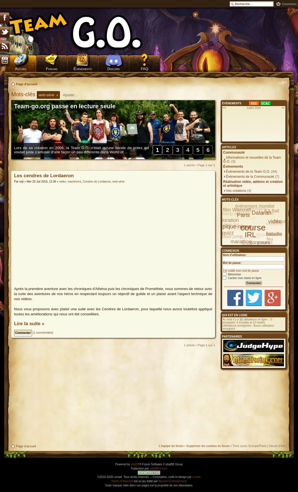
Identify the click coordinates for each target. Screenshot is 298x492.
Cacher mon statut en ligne (242, 278)
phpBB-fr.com (159, 468)
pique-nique (237, 226)
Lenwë (196, 476)
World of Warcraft (122, 481)
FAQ (144, 69)
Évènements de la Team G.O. (248, 172)
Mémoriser (232, 274)
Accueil (21, 69)
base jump (232, 236)
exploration (226, 220)
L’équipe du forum (171, 446)
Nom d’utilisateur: (235, 255)
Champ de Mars (234, 213)
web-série (118, 181)
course (253, 227)
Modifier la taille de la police (283, 83)
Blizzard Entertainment (173, 481)
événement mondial (254, 206)
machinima (74, 181)
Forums (52, 69)
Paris (243, 215)
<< (224, 107)
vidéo (62, 181)
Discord (113, 69)
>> (283, 107)
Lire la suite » (29, 323)
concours (260, 242)
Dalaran (261, 213)
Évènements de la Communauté (250, 177)
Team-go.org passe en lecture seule (65, 106)
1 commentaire (43, 332)
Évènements (83, 69)
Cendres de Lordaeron (97, 181)
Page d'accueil (26, 84)
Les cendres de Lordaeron (44, 175)
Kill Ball (272, 210)
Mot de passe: (232, 262)
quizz (228, 233)
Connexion (289, 4)
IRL (250, 234)
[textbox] (74, 95)
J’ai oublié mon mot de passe (241, 270)
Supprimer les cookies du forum (208, 446)
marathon (241, 241)
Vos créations (236, 191)
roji (21, 181)
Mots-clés (24, 94)
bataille (274, 234)
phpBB (135, 464)
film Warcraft (237, 210)
